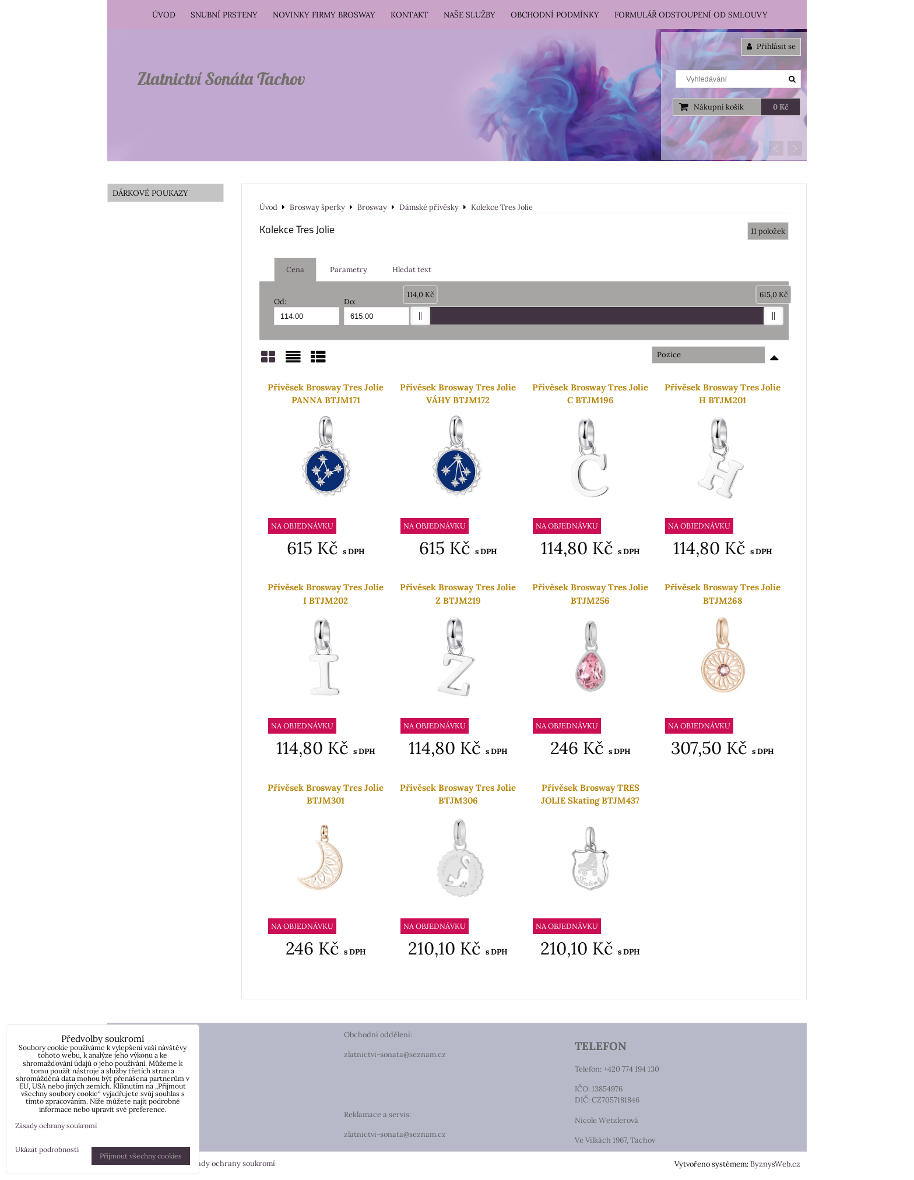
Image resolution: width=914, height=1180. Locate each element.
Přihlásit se (771, 46)
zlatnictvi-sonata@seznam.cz (395, 1054)
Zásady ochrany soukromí (230, 1163)
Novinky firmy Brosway (324, 14)
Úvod (163, 14)
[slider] (420, 316)
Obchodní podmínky (555, 14)
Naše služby (469, 14)
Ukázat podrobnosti (47, 1149)
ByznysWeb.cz (775, 1164)
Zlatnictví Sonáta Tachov (221, 79)
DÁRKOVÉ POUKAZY (150, 193)
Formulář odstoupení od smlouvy (691, 14)
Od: (306, 311)
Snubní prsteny (224, 14)
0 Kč (781, 107)
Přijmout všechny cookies (141, 1155)
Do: (376, 311)
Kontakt (409, 14)
